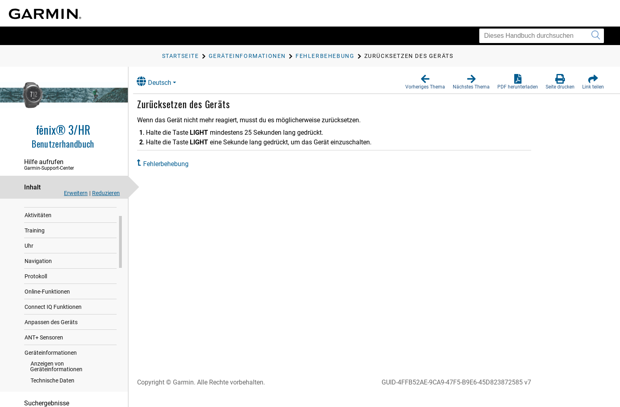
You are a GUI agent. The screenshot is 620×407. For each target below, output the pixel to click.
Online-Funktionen (47, 307)
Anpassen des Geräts (51, 338)
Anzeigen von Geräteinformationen (56, 382)
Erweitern (76, 193)
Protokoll (36, 292)
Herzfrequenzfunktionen (55, 216)
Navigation (38, 277)
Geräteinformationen (51, 369)
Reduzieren (106, 193)
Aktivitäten (38, 231)
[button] (425, 82)
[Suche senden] (595, 36)
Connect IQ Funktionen (53, 323)
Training (35, 246)
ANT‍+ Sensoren (44, 353)
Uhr (29, 262)
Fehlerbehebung (172, 164)
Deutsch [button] (160, 81)
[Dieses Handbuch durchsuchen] (541, 36)
